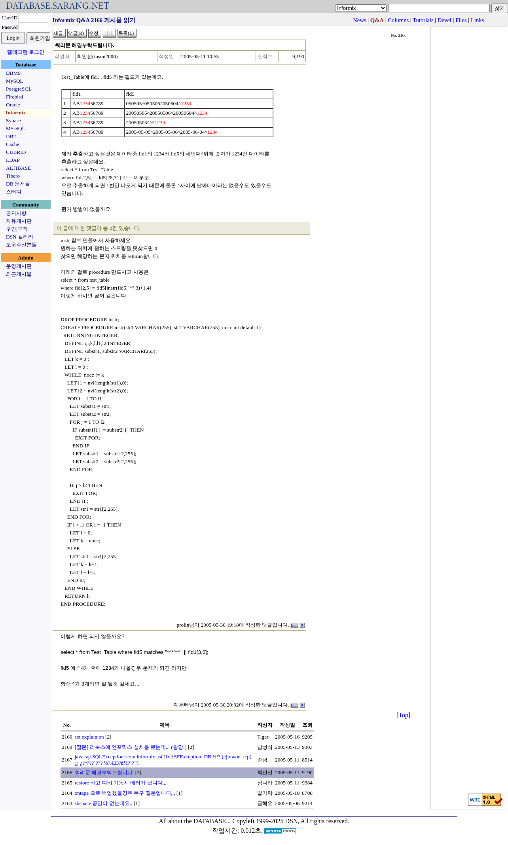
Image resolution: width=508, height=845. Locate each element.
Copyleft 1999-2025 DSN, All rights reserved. (290, 821)
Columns (398, 20)
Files (461, 20)
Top (403, 715)
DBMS (13, 73)
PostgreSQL (19, 89)
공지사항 (16, 213)
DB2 (11, 136)
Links (477, 20)
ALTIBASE (18, 168)
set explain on (89, 737)
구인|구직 (17, 229)
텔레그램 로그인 (25, 52)
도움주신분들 (21, 245)
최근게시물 (19, 274)
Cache (12, 144)
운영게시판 (19, 266)
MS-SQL (15, 128)
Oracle (13, 105)
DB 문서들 (18, 184)
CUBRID (16, 152)
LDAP (13, 160)
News (359, 20)
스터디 (13, 192)
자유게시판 (19, 221)
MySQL (14, 81)
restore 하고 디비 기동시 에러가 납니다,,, (121, 783)
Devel (444, 20)
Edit (294, 625)
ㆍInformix (13, 113)
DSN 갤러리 (19, 237)
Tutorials (423, 20)
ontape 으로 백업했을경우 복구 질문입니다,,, (125, 793)
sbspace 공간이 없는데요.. (104, 803)
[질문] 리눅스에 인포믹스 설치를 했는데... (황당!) (131, 747)
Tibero (13, 176)
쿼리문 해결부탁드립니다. (104, 772)
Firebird (14, 97)
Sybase (13, 120)
